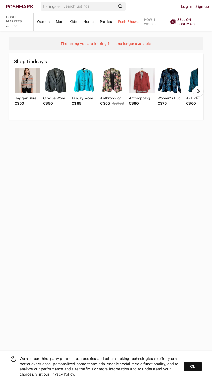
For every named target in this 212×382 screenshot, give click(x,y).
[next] (198, 91)
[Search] (88, 6)
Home (88, 21)
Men (59, 21)
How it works (150, 22)
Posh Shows (128, 21)
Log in (186, 6)
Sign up (202, 6)
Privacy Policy (62, 374)
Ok (192, 366)
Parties (106, 21)
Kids (73, 21)
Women (43, 21)
